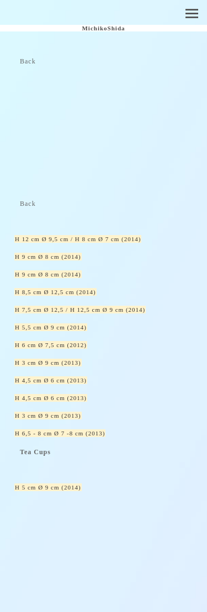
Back (28, 61)
